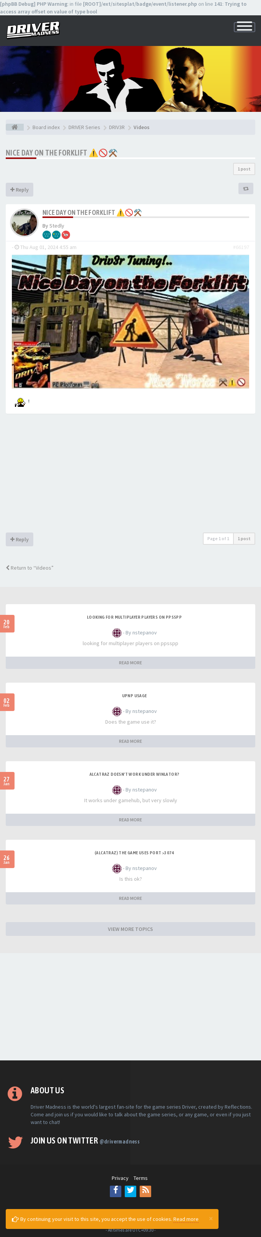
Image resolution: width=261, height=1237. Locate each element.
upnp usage (134, 695)
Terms (141, 1178)
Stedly (56, 225)
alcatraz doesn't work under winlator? (134, 774)
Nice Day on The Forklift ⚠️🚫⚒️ (62, 152)
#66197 (241, 247)
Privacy (120, 1178)
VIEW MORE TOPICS (130, 929)
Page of (218, 538)
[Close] (211, 1218)
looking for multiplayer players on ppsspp (134, 617)
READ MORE (130, 662)
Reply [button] (19, 189)
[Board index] (15, 127)
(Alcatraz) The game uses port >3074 (134, 852)
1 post (244, 169)
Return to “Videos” (30, 567)
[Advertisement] (130, 475)
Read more (186, 1219)
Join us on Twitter (85, 1140)
